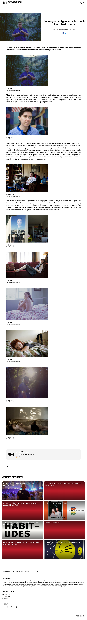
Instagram (6, 594)
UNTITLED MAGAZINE (15, 3)
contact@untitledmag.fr (9, 607)
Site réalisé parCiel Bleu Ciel (80, 616)
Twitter (5, 598)
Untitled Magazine (69, 29)
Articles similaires (12, 477)
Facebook (6, 596)
